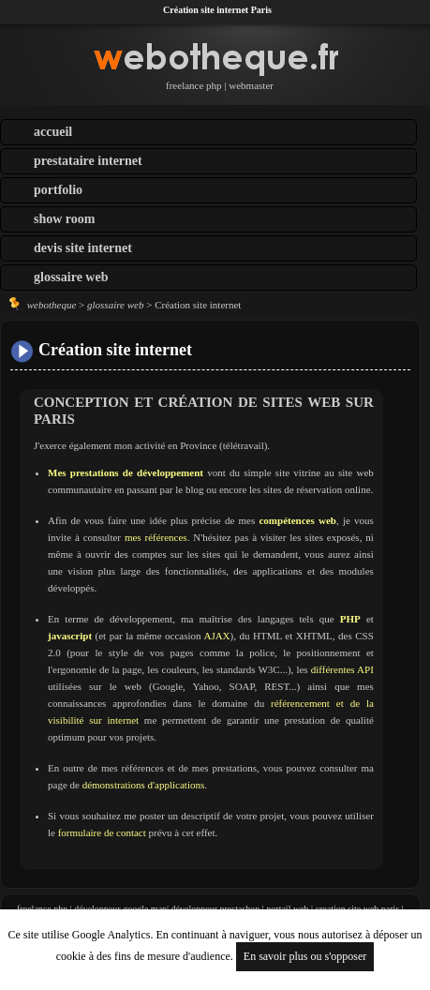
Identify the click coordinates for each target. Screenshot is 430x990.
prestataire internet (88, 161)
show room (64, 219)
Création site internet (115, 349)
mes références (156, 537)
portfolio (58, 190)
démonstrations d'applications (143, 784)
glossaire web (71, 277)
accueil (53, 132)
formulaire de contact (102, 832)
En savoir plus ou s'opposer (305, 956)
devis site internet (83, 248)
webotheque (52, 304)
